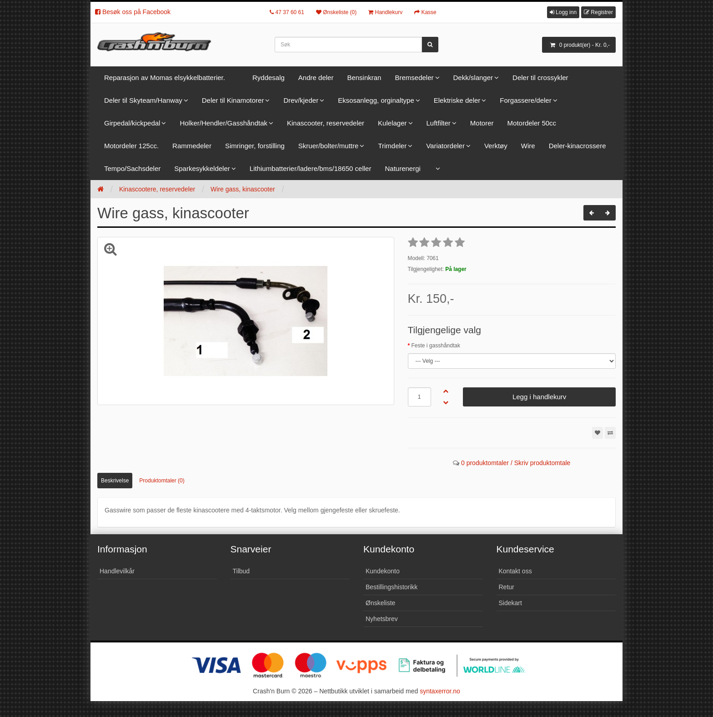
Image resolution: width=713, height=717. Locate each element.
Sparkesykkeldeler (202, 168)
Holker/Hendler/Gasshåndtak (223, 123)
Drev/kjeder (300, 100)
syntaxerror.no (440, 691)
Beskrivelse (115, 480)
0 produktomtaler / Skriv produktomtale (515, 462)
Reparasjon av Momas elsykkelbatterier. (164, 77)
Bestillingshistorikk (391, 587)
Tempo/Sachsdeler (132, 168)
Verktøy (495, 146)
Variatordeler (445, 146)
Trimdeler (392, 146)
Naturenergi (402, 168)
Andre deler (316, 77)
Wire (528, 146)
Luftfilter (439, 123)
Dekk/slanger (473, 77)
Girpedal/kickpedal (132, 123)
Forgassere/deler (525, 100)
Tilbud (241, 571)
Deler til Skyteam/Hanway (143, 100)
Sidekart (510, 603)
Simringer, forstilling (255, 146)
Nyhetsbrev (382, 618)
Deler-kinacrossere (577, 146)
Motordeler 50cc (532, 123)
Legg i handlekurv (539, 397)
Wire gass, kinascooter (243, 189)
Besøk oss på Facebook (133, 11)
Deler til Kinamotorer (233, 100)
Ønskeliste (380, 603)
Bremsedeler (414, 77)
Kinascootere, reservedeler (157, 189)
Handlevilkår (117, 571)
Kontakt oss (515, 571)
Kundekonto (383, 571)
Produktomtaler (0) (161, 480)
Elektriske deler (457, 100)
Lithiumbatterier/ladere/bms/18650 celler (311, 168)
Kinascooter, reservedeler (325, 123)
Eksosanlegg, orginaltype (376, 100)
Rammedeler (191, 146)
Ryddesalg (268, 77)
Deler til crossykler (540, 77)
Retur (506, 587)
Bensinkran (364, 77)
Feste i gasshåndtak (436, 345)
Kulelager (392, 123)
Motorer (482, 123)
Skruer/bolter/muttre (328, 146)
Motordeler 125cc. (131, 146)
